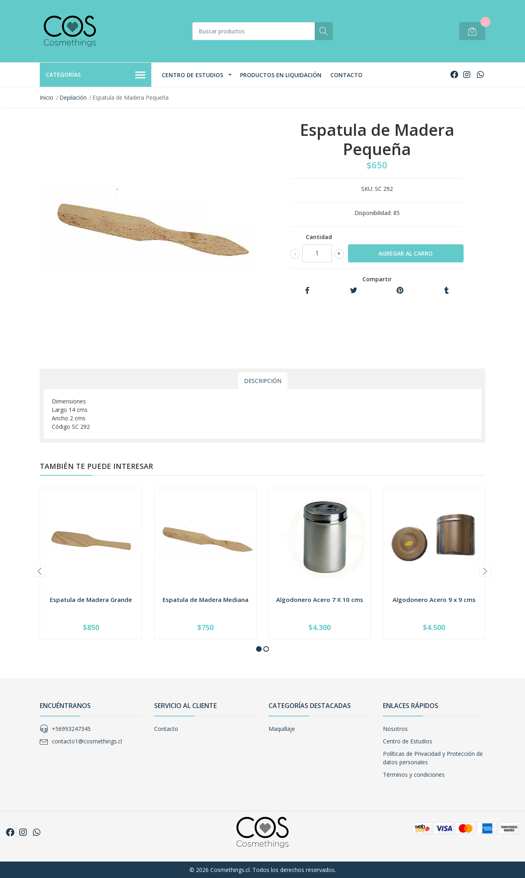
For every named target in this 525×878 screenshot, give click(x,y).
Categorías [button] (95, 75)
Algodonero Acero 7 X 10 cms (319, 600)
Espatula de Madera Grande (91, 600)
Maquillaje (282, 729)
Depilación (73, 97)
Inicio (46, 97)
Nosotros (395, 729)
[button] (258, 649)
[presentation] (40, 571)
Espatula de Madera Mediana (205, 600)
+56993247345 (71, 729)
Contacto (346, 75)
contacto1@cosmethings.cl (87, 741)
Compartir (377, 279)
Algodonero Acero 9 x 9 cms (434, 600)
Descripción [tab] (262, 381)
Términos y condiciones (414, 774)
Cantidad (319, 237)
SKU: (367, 188)
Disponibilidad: (373, 213)
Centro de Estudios (192, 75)
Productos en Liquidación (281, 75)
